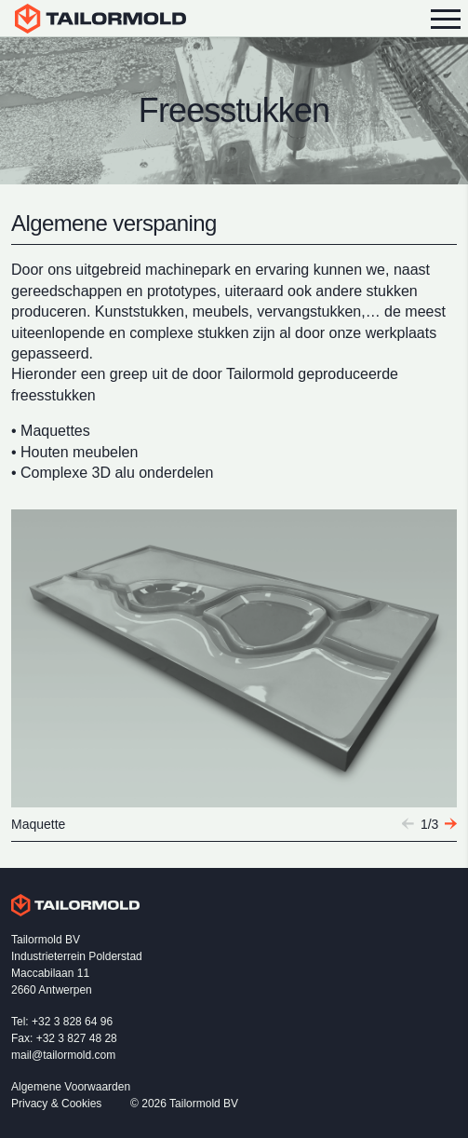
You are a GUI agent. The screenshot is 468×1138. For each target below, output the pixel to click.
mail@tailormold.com (63, 1055)
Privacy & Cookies (56, 1103)
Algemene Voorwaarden (70, 1086)
